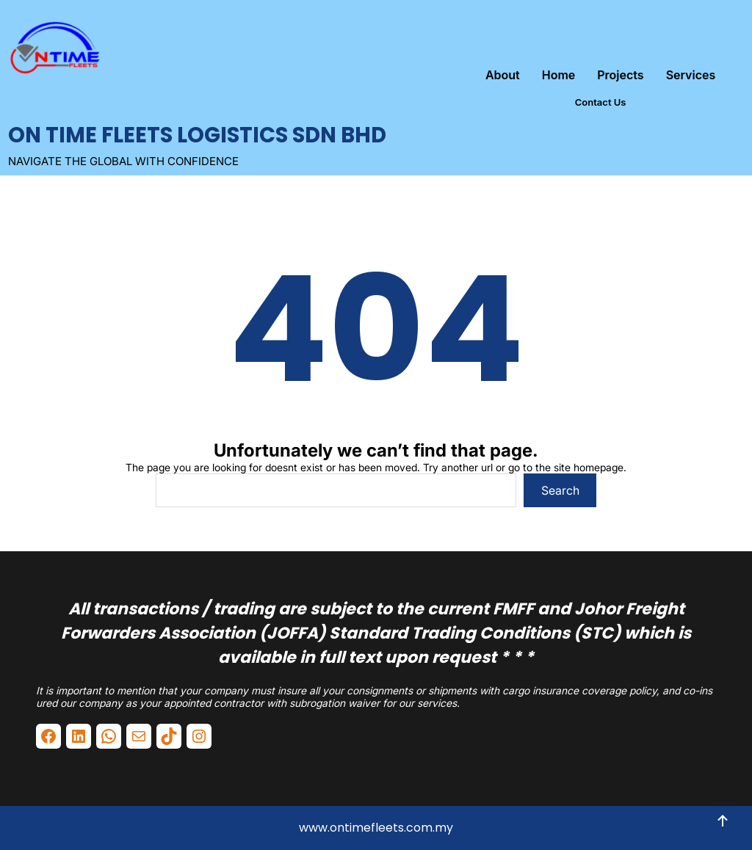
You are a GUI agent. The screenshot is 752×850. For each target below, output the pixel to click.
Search (560, 490)
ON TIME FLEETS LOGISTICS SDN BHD (197, 135)
